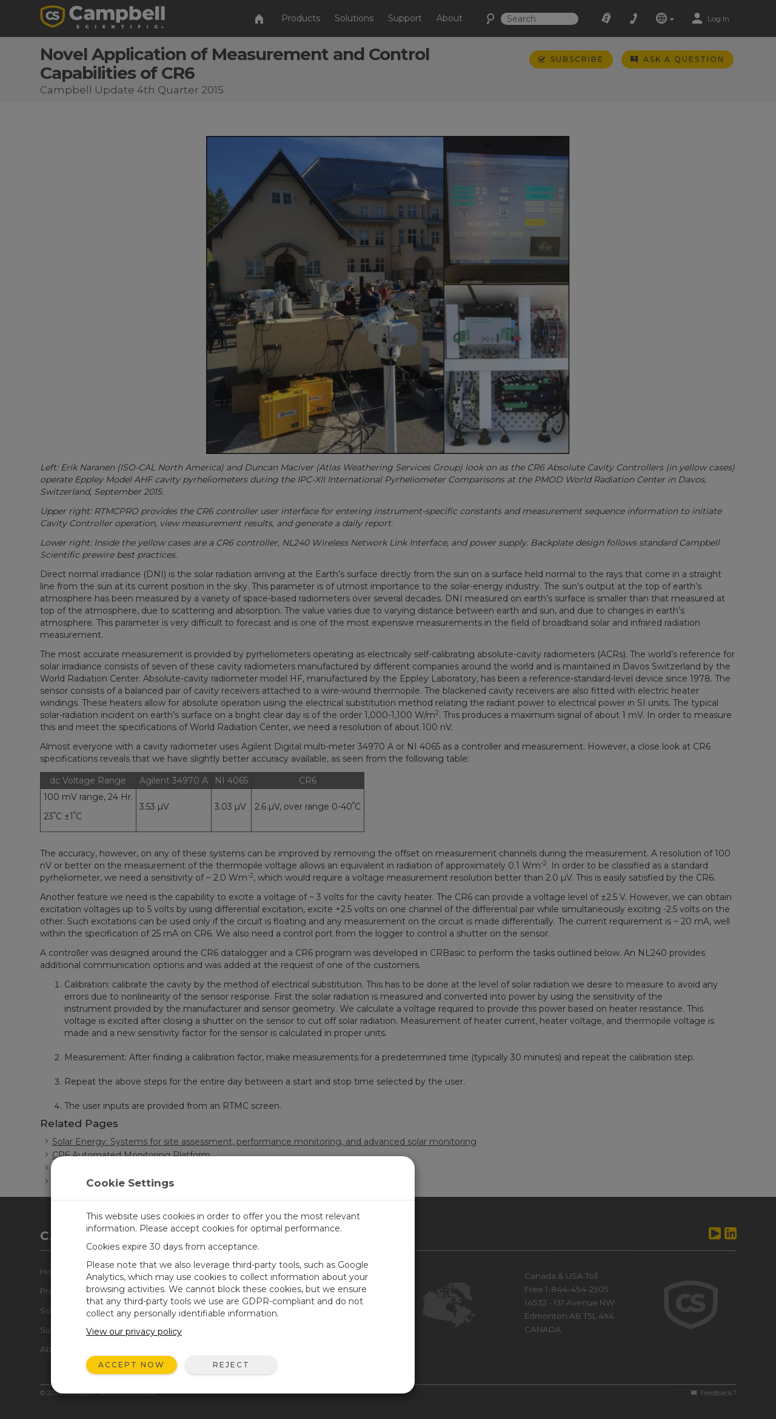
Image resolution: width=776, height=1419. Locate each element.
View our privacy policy (134, 1331)
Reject (231, 1364)
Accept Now (131, 1364)
